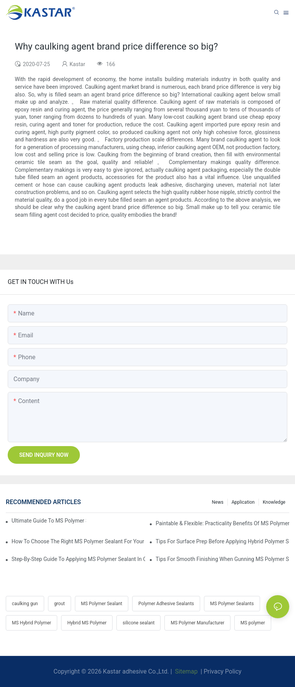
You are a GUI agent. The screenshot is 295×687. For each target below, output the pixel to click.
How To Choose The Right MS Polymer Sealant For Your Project (78, 541)
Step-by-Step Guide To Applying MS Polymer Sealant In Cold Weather (78, 559)
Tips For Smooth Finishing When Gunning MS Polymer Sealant (222, 559)
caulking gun (25, 603)
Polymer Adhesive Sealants (166, 603)
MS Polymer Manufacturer (197, 623)
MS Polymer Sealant (101, 603)
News (218, 502)
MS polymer (252, 623)
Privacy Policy (223, 671)
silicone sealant (138, 623)
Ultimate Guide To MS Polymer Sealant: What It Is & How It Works (49, 521)
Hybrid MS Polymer (86, 623)
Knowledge (274, 502)
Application (243, 502)
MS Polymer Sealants (232, 603)
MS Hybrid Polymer (31, 623)
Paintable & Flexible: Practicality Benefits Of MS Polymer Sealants (222, 523)
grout (59, 603)
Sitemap (186, 671)
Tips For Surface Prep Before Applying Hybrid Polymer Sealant (222, 541)
